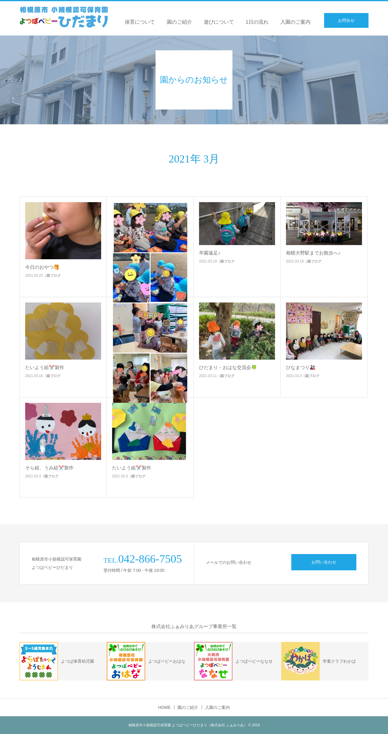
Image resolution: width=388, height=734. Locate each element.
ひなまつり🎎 (301, 367)
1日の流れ (257, 22)
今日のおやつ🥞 (42, 267)
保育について (140, 22)
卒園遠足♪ (209, 252)
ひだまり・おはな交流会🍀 (228, 367)
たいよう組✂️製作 (44, 367)
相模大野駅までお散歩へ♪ (313, 252)
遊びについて (219, 22)
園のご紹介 (179, 22)
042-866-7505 (150, 559)
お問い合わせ (323, 562)
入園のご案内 (295, 22)
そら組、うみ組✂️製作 (49, 467)
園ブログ (53, 275)
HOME (164, 707)
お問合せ (346, 20)
